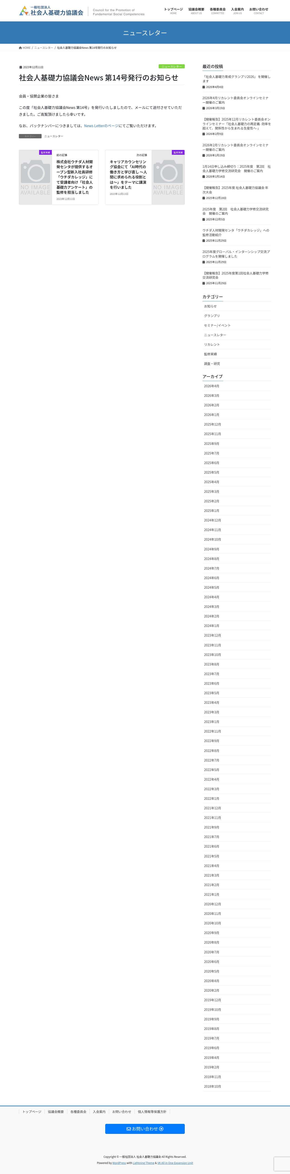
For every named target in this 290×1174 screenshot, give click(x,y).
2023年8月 (211, 664)
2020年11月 (212, 913)
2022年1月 (211, 798)
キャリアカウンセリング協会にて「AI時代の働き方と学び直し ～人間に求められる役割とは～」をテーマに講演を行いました (128, 174)
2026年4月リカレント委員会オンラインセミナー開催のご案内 (235, 100)
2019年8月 (211, 1028)
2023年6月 (211, 683)
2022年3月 (211, 789)
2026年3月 (211, 395)
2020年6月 (211, 961)
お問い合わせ (121, 1111)
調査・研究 (212, 363)
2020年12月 (212, 904)
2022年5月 (211, 769)
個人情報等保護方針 (152, 1111)
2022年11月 (212, 731)
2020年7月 (211, 952)
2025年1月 (211, 510)
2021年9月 (211, 827)
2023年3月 (211, 712)
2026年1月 (211, 414)
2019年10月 (212, 1009)
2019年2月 (211, 1067)
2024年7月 (211, 568)
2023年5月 (211, 693)
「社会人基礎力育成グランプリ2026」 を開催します (236, 78)
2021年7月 (211, 836)
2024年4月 (211, 597)
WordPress (119, 1163)
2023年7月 (211, 673)
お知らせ (210, 306)
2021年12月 (212, 808)
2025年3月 (211, 491)
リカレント (212, 344)
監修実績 (210, 354)
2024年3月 (211, 606)
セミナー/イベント (217, 325)
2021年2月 (211, 884)
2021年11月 (212, 817)
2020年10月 (212, 923)
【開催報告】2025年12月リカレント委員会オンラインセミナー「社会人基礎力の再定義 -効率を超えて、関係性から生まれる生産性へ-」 (236, 123)
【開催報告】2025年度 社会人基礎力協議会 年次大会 (235, 189)
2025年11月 (212, 433)
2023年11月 (212, 645)
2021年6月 (211, 846)
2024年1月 (211, 625)
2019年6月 (211, 1047)
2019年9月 (211, 1019)
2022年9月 (211, 740)
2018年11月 (212, 1076)
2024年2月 (211, 616)
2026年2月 (211, 405)
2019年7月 (211, 1038)
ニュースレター (172, 66)
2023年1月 (211, 721)
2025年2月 (211, 501)
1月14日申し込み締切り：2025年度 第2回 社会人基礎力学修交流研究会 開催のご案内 (236, 168)
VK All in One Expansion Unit (175, 1163)
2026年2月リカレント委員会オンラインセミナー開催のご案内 (235, 147)
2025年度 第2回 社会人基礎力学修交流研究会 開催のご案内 (235, 211)
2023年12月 (212, 635)
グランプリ (212, 315)
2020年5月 (211, 971)
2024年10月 (212, 539)
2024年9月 (211, 549)
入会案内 (99, 1111)
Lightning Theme (143, 1163)
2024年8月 (211, 558)
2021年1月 (211, 894)
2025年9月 (211, 443)
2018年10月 (212, 1086)
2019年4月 (211, 1057)
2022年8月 (211, 750)
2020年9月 (211, 932)
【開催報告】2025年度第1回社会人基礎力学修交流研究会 (235, 275)
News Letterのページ (101, 125)
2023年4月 (211, 702)
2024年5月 (211, 587)
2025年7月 (211, 453)
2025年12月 (212, 424)
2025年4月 (211, 482)
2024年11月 (212, 529)
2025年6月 (211, 462)
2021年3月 (211, 875)
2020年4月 (211, 980)
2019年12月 (212, 1000)
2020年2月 (211, 990)
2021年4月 (211, 865)
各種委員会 (78, 1111)
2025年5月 (211, 472)
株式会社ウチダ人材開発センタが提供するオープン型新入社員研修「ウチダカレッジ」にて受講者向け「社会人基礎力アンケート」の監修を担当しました (74, 177)
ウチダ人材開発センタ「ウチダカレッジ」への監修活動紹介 (235, 232)
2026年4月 (211, 386)
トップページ (31, 1111)
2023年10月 (212, 654)
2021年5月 (211, 856)
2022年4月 (211, 779)
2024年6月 (211, 577)
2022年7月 (211, 760)
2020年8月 (211, 942)
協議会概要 (56, 1111)
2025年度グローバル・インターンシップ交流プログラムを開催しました (236, 253)
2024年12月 (212, 520)
